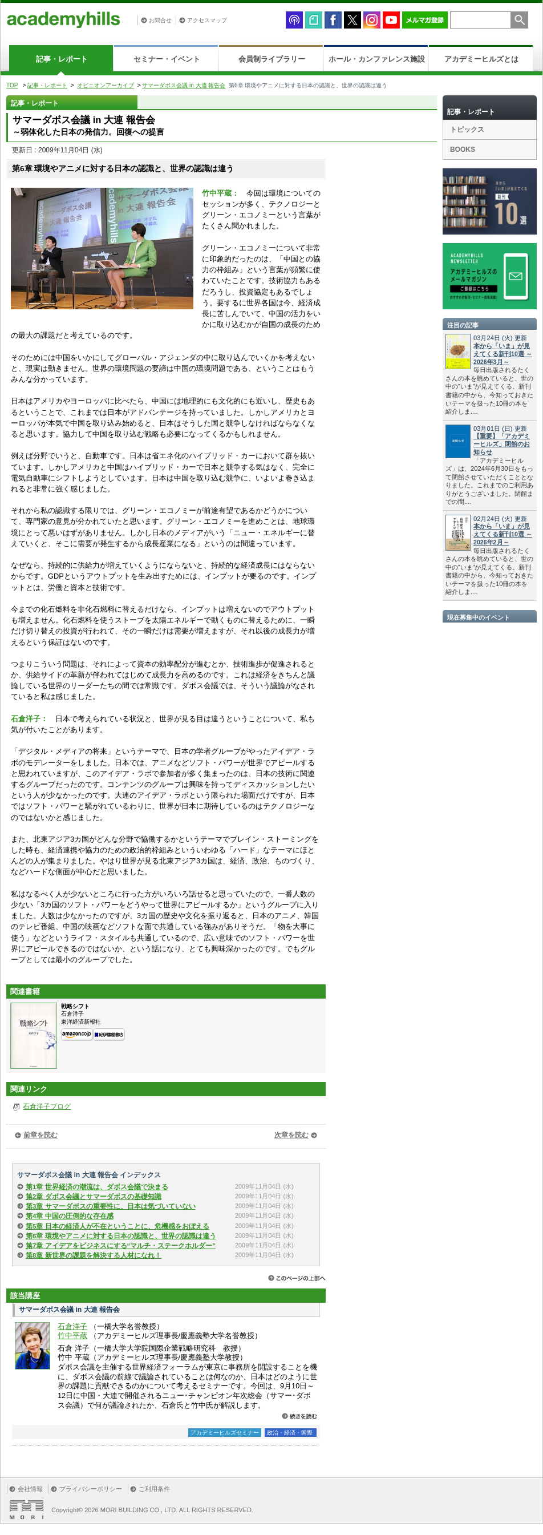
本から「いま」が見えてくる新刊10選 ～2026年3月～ (502, 353)
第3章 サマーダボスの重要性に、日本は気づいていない (111, 1206)
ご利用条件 (154, 1488)
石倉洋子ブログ (47, 1106)
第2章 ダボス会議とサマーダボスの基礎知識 (93, 1196)
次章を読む (291, 1135)
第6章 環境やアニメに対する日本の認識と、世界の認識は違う (121, 1236)
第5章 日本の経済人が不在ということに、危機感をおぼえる (117, 1226)
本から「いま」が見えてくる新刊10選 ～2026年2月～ (502, 534)
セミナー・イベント (166, 59)
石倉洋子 (72, 1326)
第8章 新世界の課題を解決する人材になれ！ (93, 1255)
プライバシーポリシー (90, 1488)
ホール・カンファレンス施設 (377, 59)
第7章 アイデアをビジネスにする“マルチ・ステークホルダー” (121, 1245)
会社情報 (30, 1488)
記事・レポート (62, 59)
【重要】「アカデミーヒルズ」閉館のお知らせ (501, 444)
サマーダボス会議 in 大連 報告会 (183, 85)
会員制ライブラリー (271, 59)
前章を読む (40, 1135)
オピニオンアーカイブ (105, 85)
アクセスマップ (207, 20)
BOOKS (462, 150)
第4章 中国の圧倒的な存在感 (70, 1216)
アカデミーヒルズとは (481, 59)
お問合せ (160, 20)
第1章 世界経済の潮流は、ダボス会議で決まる (97, 1186)
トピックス (467, 130)
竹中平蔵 (72, 1335)
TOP (12, 85)
